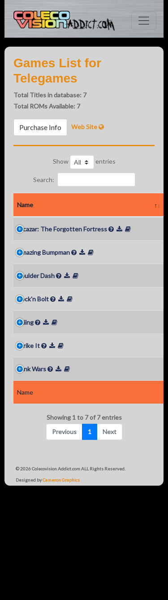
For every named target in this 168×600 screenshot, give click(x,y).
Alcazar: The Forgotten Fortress (34, 251)
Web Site (87, 126)
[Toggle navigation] (143, 21)
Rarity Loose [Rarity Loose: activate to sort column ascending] (112, 210)
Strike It (28, 424)
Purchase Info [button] (40, 127)
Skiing (25, 400)
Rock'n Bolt (33, 366)
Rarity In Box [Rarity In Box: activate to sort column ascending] (147, 210)
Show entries (84, 162)
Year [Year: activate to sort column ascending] (81, 216)
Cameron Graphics (61, 580)
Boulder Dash (36, 331)
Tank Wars (31, 447)
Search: (84, 180)
